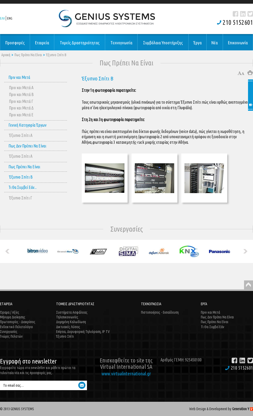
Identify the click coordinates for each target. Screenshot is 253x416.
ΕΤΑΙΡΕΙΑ (6, 304)
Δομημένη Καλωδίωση (71, 322)
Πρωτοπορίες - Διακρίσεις (17, 322)
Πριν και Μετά (19, 77)
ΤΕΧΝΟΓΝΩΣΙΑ (151, 304)
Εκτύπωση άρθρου (250, 72)
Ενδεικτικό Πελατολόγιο (16, 327)
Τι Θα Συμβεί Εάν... (22, 187)
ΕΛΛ (2, 18)
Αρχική (5, 55)
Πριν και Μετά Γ (21, 101)
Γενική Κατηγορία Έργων (27, 125)
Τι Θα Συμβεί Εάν (212, 327)
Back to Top (248, 284)
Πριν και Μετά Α (21, 87)
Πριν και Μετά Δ (21, 108)
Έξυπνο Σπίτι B (56, 55)
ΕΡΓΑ (204, 304)
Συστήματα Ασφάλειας (71, 312)
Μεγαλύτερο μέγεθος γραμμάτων (239, 73)
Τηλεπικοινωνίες (67, 317)
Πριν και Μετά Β (21, 94)
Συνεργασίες (8, 331)
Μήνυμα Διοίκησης (12, 317)
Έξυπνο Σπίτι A (20, 135)
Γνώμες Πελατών (11, 336)
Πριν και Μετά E (21, 114)
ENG (9, 18)
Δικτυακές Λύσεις (68, 327)
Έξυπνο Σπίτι (65, 336)
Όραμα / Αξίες (9, 312)
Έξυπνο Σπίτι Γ (20, 197)
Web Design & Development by (221, 409)
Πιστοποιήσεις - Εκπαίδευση (160, 312)
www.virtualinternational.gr (126, 373)
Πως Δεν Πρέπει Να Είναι (27, 146)
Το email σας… (13, 385)
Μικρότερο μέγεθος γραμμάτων (243, 73)
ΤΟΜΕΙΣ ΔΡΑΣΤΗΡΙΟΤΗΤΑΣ (75, 304)
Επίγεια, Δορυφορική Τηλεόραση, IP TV (83, 331)
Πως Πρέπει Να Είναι (28, 55)
